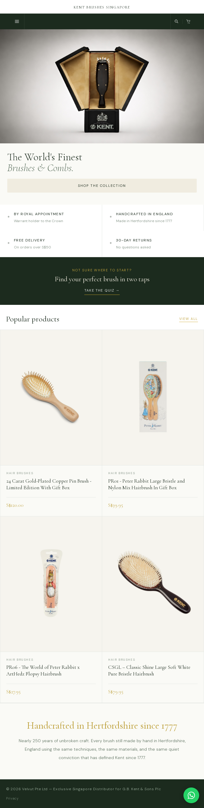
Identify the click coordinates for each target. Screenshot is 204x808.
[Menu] (17, 21)
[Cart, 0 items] (188, 21)
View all (188, 319)
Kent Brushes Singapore (102, 7)
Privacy (12, 798)
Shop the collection (102, 186)
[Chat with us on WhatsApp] (191, 795)
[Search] (176, 21)
